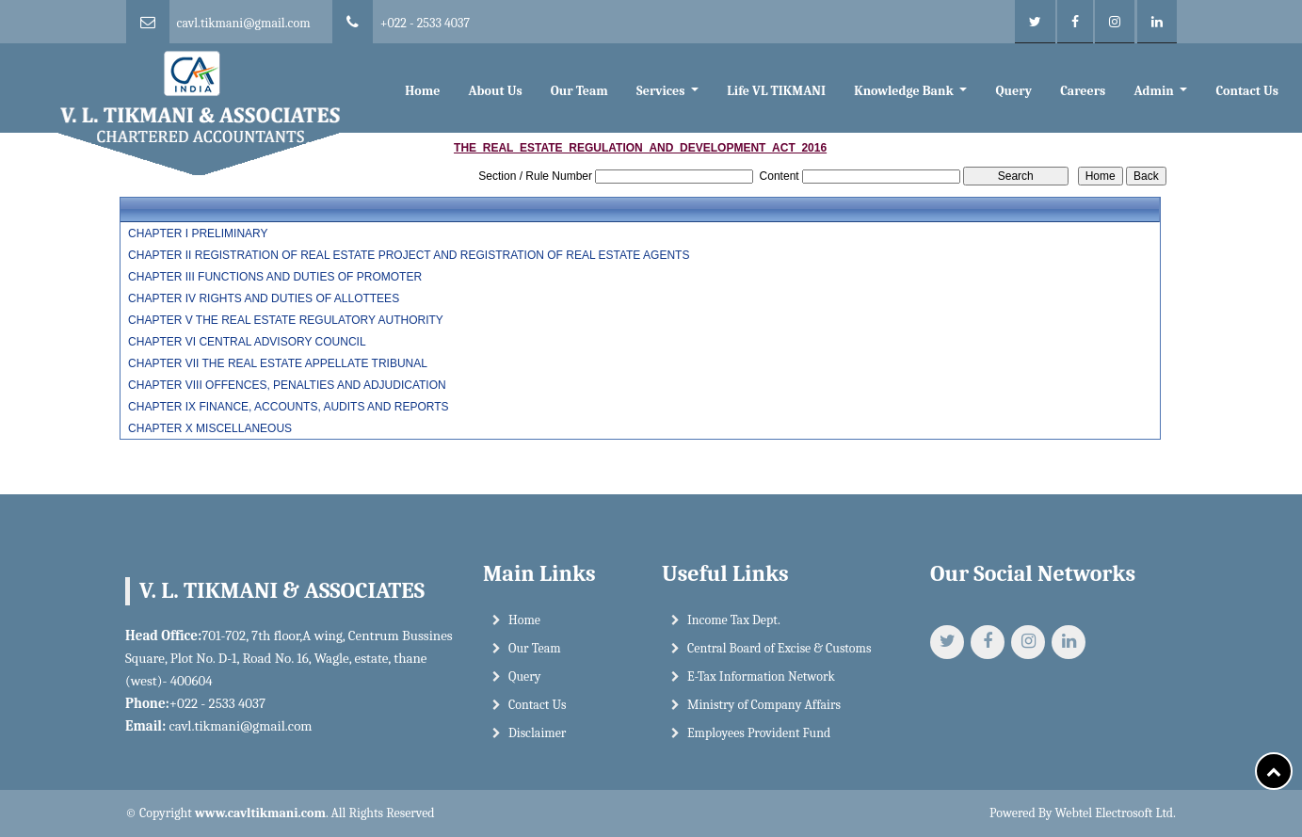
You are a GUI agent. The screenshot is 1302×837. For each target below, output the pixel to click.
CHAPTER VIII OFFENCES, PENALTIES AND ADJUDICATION (287, 385)
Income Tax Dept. (733, 620)
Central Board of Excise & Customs (779, 648)
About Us (495, 91)
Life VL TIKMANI (776, 91)
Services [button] (662, 91)
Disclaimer (537, 733)
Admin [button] (1154, 91)
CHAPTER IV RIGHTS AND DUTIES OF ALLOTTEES (263, 298)
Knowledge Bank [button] (905, 91)
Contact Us (1246, 91)
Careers (1082, 91)
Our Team (579, 91)
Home (422, 91)
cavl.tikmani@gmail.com (244, 23)
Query (1014, 91)
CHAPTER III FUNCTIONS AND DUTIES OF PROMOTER (275, 276)
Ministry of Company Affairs (764, 705)
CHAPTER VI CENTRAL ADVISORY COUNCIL (247, 341)
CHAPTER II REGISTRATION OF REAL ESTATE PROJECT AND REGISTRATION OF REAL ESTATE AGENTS (408, 255)
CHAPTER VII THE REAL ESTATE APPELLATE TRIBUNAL (277, 363)
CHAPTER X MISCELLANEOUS (210, 428)
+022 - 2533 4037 (425, 23)
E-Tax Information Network (761, 676)
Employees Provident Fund (758, 733)
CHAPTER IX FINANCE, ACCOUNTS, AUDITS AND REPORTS (288, 406)
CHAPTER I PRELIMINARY (197, 233)
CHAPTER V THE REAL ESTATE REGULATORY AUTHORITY (285, 320)
